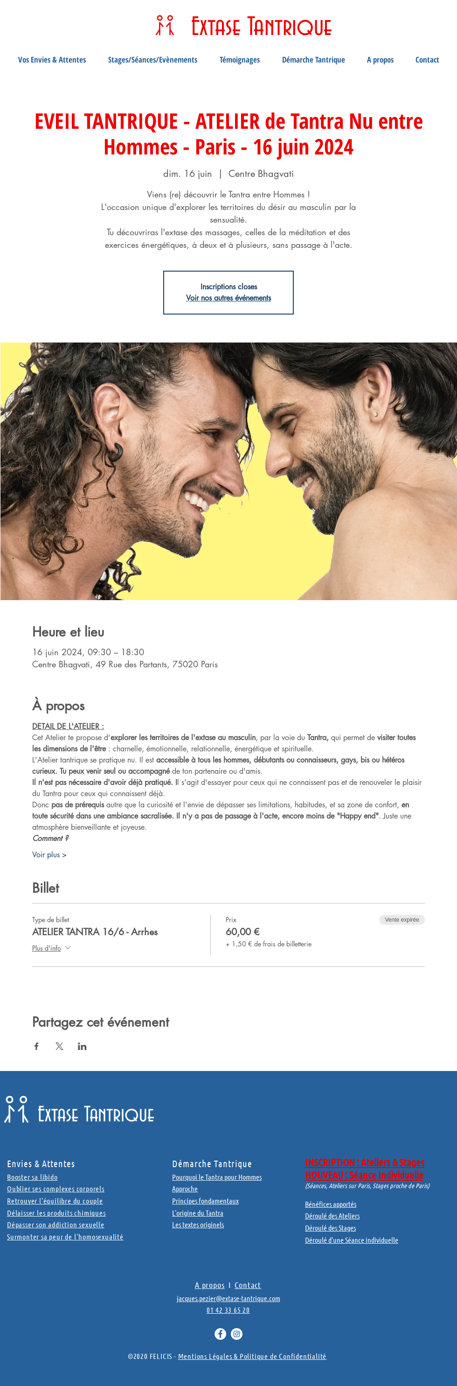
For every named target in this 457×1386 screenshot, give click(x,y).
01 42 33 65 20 (228, 1309)
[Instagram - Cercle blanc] (236, 1334)
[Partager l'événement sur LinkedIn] (82, 1046)
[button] (52, 59)
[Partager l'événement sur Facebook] (36, 1046)
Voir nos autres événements (228, 298)
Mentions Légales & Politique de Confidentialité (252, 1355)
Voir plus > (49, 855)
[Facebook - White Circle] (220, 1334)
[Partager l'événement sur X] (59, 1046)
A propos (210, 1285)
